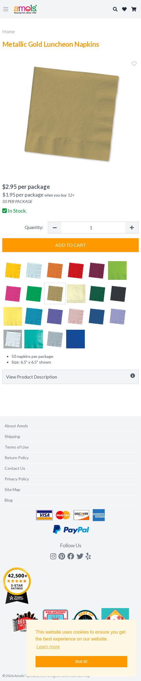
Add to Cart (70, 245)
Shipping (12, 436)
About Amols (16, 425)
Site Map (12, 489)
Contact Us (15, 468)
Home (8, 31)
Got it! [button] (81, 661)
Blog (9, 500)
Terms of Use (17, 447)
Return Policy (17, 457)
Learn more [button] (48, 646)
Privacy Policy (17, 478)
